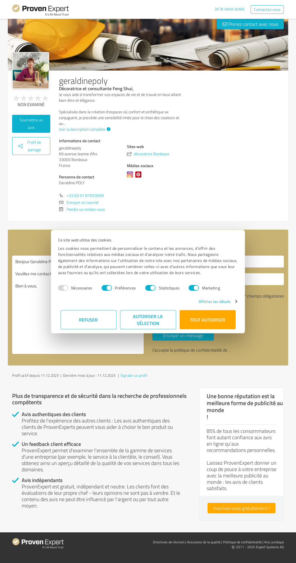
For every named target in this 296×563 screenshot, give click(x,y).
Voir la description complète (84, 129)
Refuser (88, 319)
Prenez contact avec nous (250, 24)
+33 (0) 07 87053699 (85, 195)
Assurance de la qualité (204, 542)
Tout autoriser (207, 319)
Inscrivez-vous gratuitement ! (241, 508)
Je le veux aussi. (230, 8)
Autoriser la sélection (148, 319)
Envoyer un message (183, 335)
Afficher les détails (212, 301)
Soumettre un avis (31, 123)
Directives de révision (168, 542)
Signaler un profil (134, 375)
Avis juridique (274, 542)
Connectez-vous (267, 9)
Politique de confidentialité (242, 542)
